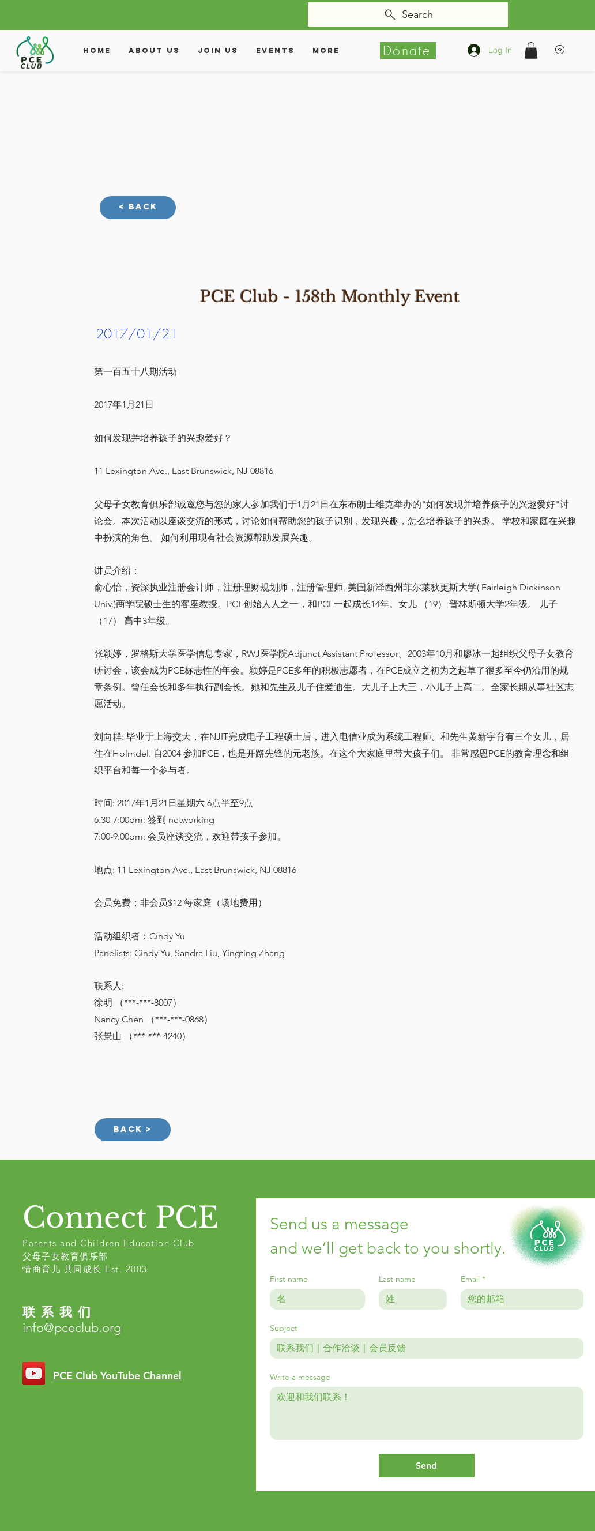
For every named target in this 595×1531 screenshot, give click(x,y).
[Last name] (409, 1299)
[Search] (408, 14)
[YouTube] (33, 1373)
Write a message (300, 1377)
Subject (284, 1328)
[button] (531, 50)
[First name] (314, 1299)
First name (289, 1279)
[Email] (519, 1299)
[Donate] (408, 50)
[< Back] (138, 207)
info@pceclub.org (71, 1328)
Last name (397, 1279)
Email (473, 1279)
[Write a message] (426, 1413)
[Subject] (423, 1348)
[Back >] (133, 1129)
